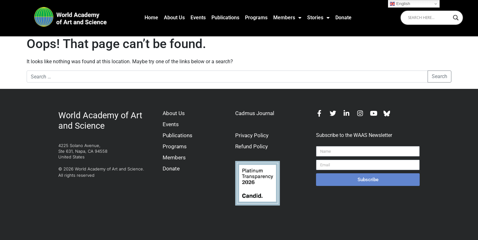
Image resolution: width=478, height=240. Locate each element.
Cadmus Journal (254, 113)
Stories (318, 18)
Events (198, 18)
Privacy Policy (251, 135)
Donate (343, 18)
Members (287, 18)
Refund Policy (251, 146)
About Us (174, 18)
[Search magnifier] (455, 17)
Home (151, 18)
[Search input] (429, 17)
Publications (225, 18)
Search (439, 76)
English (400, 3)
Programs (256, 18)
